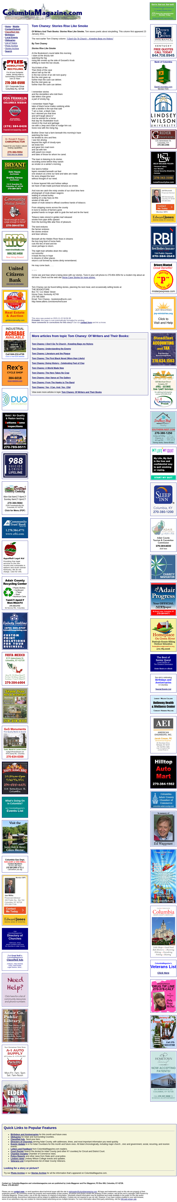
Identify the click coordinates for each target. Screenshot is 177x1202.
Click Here (163, 973)
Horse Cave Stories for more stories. (78, 277)
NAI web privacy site (129, 1199)
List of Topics (11, 43)
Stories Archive (12, 48)
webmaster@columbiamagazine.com (83, 1192)
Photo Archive (11, 46)
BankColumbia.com (163, 87)
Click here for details (15, 154)
